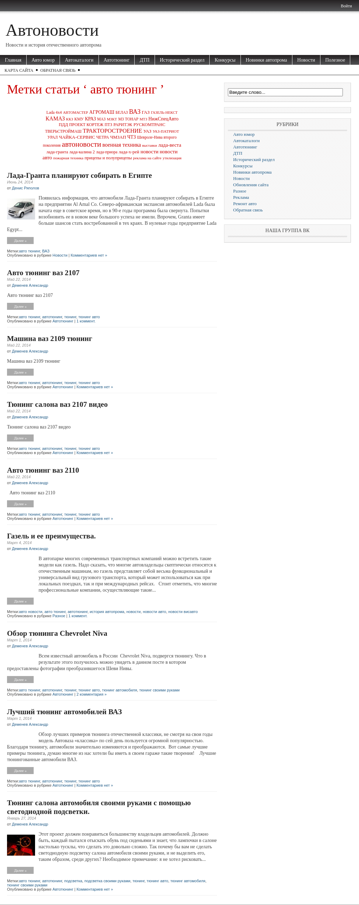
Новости (306, 60)
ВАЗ (135, 111)
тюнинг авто (89, 317)
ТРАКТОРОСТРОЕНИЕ (112, 130)
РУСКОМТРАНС (149, 124)
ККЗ (69, 119)
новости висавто (183, 612)
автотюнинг (52, 317)
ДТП (144, 60)
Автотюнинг (117, 60)
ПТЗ (108, 125)
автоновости (81, 144)
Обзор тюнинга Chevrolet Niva (57, 633)
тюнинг (70, 317)
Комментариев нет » (88, 255)
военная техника (121, 145)
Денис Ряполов (25, 188)
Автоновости (52, 30)
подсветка (73, 881)
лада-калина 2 (82, 151)
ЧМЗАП (118, 137)
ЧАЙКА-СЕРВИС (77, 137)
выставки (149, 145)
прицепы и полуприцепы (108, 157)
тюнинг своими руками (159, 690)
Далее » (20, 240)
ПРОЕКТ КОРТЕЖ (86, 124)
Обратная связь (57, 70)
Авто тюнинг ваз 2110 (43, 470)
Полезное (335, 60)
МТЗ (143, 119)
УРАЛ (52, 137)
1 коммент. (85, 321)
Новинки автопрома (266, 60)
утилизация (172, 158)
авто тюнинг (29, 251)
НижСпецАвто (163, 118)
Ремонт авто (245, 203)
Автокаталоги (79, 60)
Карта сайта (19, 70)
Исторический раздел (182, 60)
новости (149, 151)
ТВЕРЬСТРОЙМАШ (63, 131)
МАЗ (101, 119)
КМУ (79, 119)
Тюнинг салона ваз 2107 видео (57, 404)
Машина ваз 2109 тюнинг (49, 338)
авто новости (30, 612)
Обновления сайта (251, 184)
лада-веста (169, 145)
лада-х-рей (129, 151)
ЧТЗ (131, 137)
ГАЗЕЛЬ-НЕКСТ (164, 112)
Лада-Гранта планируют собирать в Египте (79, 175)
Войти (346, 6)
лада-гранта (57, 151)
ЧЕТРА (102, 137)
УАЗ (147, 131)
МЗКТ (112, 119)
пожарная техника (68, 158)
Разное (59, 616)
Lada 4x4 (54, 112)
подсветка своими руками (107, 881)
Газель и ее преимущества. (51, 536)
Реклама (241, 197)
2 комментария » (91, 694)
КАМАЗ (55, 118)
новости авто (154, 612)
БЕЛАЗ (122, 112)
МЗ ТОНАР (128, 119)
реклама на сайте (147, 158)
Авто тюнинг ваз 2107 (43, 273)
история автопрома (107, 612)
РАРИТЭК (122, 124)
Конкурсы (225, 60)
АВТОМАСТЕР (75, 112)
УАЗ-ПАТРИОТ (166, 131)
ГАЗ (145, 112)
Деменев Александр (30, 285)
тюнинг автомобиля (119, 690)
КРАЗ (90, 118)
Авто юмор (43, 60)
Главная (13, 60)
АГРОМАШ (102, 112)
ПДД (63, 124)
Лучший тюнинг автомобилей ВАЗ (64, 712)
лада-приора (106, 152)
